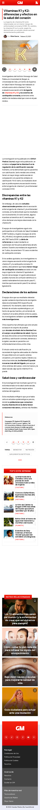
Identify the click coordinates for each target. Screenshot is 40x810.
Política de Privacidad (12, 757)
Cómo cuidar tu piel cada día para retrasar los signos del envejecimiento (20, 650)
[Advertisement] (20, 130)
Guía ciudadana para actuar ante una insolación (20, 711)
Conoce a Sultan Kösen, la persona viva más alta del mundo (25, 495)
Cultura (19, 487)
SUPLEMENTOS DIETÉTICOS (19, 454)
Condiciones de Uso (11, 753)
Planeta (19, 525)
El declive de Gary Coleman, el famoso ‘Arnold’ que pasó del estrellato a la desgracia (25, 534)
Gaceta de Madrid (11, 798)
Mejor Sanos (8, 801)
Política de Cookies (11, 760)
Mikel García (14, 36)
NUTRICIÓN (30, 450)
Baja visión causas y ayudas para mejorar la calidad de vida (20, 680)
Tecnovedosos (9, 794)
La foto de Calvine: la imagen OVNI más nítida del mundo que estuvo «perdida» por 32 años (25, 508)
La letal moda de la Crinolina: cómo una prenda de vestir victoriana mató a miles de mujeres (25, 481)
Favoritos (7, 764)
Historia (19, 499)
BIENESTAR (17, 450)
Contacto (7, 779)
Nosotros (7, 776)
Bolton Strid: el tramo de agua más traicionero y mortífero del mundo (25, 521)
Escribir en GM (9, 783)
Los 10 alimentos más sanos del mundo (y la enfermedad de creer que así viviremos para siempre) (20, 618)
